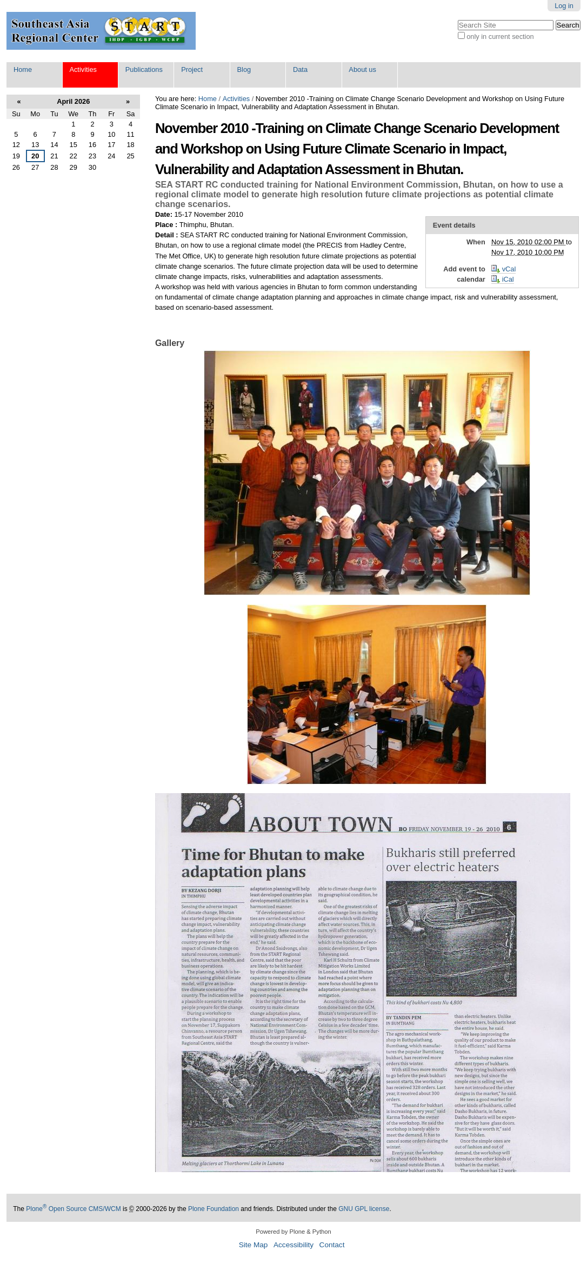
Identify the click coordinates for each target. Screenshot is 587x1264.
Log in (564, 6)
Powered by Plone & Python (293, 1231)
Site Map (253, 1245)
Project (192, 69)
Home (23, 69)
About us (362, 69)
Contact (332, 1245)
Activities (83, 69)
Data (300, 69)
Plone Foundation (213, 1209)
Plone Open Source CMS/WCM (73, 1209)
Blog (244, 69)
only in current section (499, 36)
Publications (144, 69)
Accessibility (293, 1245)
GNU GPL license (363, 1209)
